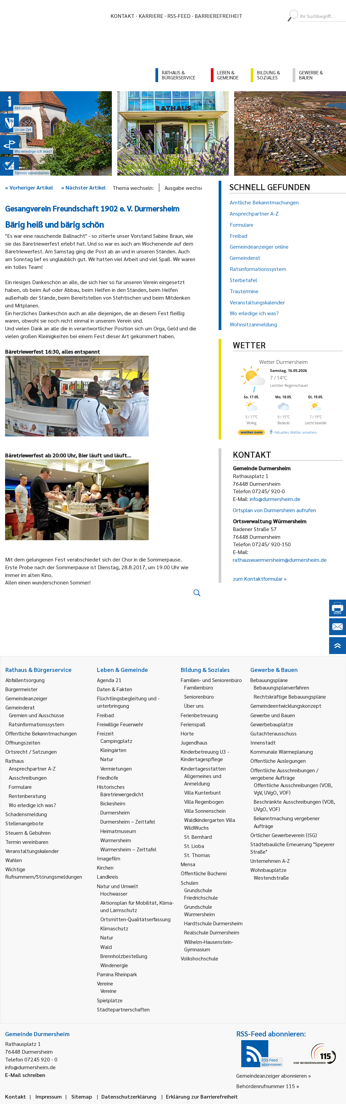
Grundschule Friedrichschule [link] (201, 893)
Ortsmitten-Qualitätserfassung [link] (135, 919)
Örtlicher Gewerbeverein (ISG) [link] (283, 834)
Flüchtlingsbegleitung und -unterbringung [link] (128, 702)
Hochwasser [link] (113, 893)
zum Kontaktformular (257, 578)
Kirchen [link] (105, 867)
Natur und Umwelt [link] (117, 885)
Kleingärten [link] (113, 749)
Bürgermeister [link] (21, 689)
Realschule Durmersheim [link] (211, 932)
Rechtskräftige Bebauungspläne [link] (290, 696)
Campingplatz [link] (116, 740)
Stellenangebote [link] (24, 823)
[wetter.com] (251, 433)
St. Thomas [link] (197, 854)
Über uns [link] (194, 705)
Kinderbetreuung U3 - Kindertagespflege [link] (205, 755)
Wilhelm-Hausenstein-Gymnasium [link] (208, 945)
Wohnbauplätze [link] (268, 869)
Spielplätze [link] (110, 1000)
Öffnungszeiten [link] (22, 742)
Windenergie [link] (114, 965)
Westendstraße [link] (271, 877)
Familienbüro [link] (198, 687)
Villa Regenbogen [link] (204, 801)
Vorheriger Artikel (29, 187)
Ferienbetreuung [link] (199, 715)
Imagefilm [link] (108, 858)
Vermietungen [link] (116, 768)
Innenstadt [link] (263, 742)
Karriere (151, 15)
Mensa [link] (188, 864)
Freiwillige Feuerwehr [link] (120, 724)
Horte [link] (187, 733)
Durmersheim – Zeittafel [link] (127, 821)
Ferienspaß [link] (193, 724)
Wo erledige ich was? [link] (32, 804)
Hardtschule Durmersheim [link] (213, 923)
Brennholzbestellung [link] (123, 955)
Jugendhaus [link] (194, 742)
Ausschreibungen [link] (28, 777)
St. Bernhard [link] (198, 836)
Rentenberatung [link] (27, 795)
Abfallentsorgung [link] (25, 679)
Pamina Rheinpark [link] (117, 974)
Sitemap (81, 1096)
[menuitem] (253, 15)
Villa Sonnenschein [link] (205, 810)
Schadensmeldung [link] (26, 814)
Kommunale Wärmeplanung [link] (281, 751)
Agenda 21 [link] (109, 679)
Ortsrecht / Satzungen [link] (31, 751)
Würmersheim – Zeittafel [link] (128, 849)
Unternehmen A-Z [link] (270, 860)
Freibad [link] (105, 715)
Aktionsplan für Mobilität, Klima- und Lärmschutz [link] (137, 906)
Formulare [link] (20, 786)
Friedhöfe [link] (107, 777)
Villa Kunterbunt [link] (202, 792)
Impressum (48, 1096)
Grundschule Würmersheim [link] (199, 910)
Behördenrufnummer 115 (265, 1085)
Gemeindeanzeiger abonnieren (271, 1075)
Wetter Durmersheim (284, 361)
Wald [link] (106, 946)
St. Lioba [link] (194, 845)
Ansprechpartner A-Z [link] (32, 768)
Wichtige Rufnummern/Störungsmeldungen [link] (43, 872)
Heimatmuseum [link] (118, 830)
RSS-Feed (179, 15)
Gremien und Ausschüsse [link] (36, 715)
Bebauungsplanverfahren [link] (281, 687)
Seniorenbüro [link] (199, 696)
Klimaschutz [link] (114, 928)
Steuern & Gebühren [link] (28, 832)
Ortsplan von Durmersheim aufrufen (274, 509)
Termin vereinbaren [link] (26, 841)
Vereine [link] (108, 990)
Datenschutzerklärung (128, 1096)
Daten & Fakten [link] (114, 689)
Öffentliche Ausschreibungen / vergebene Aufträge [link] (284, 774)
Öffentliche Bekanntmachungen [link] (41, 733)
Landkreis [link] (107, 876)
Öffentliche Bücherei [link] (204, 873)
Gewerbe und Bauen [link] (272, 715)
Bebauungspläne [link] (269, 679)
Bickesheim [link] (112, 803)
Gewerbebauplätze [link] (271, 724)
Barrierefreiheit (218, 15)
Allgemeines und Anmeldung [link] (202, 779)
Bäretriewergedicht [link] (122, 794)
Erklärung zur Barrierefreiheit (202, 1096)
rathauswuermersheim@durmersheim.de (280, 559)
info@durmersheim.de (275, 498)
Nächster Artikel (83, 187)
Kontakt (122, 15)
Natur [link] (106, 758)
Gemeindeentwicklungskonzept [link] (285, 705)
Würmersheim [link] (115, 840)
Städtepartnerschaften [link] (123, 1009)
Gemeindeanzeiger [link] (26, 698)
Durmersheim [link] (115, 812)
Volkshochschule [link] (199, 958)
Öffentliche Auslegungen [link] (278, 760)
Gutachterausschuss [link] (273, 733)
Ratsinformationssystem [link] (36, 724)
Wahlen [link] (13, 859)
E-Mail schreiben (25, 1074)
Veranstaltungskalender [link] (32, 850)
